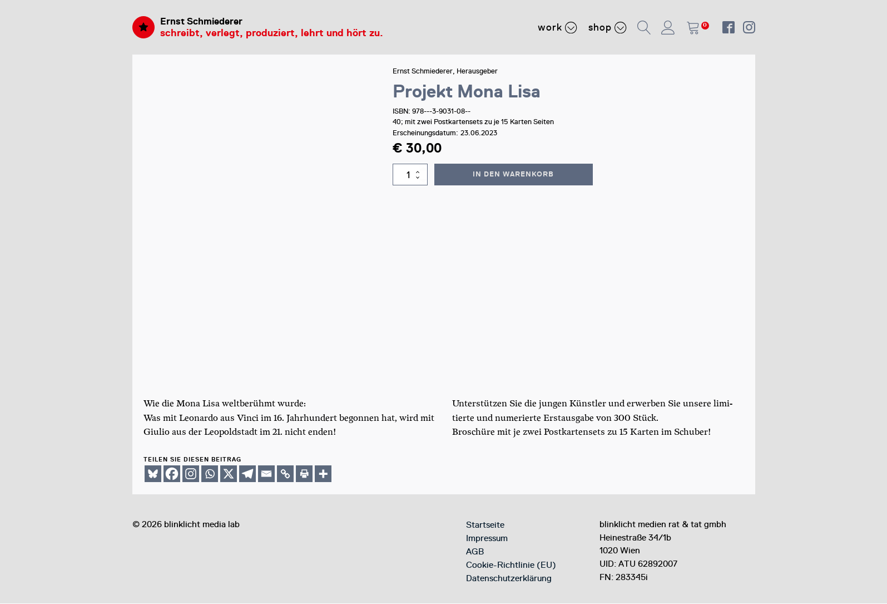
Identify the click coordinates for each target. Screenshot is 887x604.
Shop (607, 27)
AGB (475, 552)
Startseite (485, 525)
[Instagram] (190, 474)
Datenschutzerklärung (509, 579)
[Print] (304, 474)
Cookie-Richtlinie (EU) (511, 566)
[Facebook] (171, 474)
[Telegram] (247, 474)
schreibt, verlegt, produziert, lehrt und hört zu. (271, 33)
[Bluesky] (153, 474)
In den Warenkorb (513, 174)
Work (557, 27)
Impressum (487, 539)
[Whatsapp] (209, 474)
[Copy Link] (285, 474)
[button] (645, 27)
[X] (228, 474)
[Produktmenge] (411, 174)
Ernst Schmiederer (204, 21)
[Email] (266, 474)
